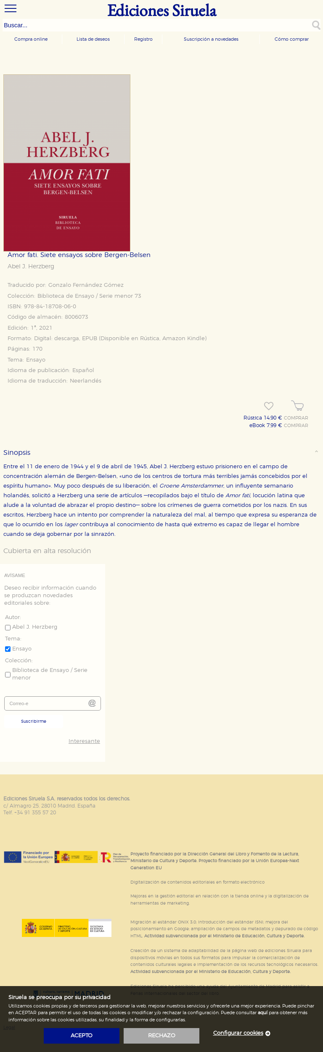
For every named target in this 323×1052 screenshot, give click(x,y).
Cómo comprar (292, 39)
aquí (262, 1012)
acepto (82, 1036)
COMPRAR (296, 418)
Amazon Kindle (183, 338)
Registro (143, 39)
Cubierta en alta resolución (47, 551)
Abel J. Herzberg (31, 267)
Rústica (149, 338)
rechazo (161, 1036)
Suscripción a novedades (211, 39)
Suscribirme (33, 721)
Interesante (84, 741)
